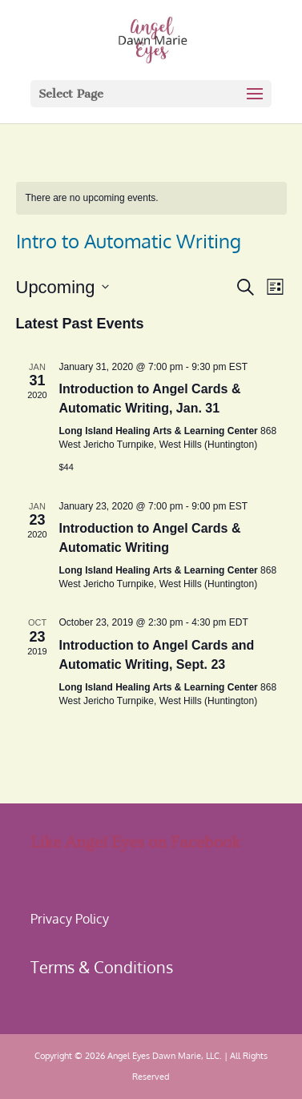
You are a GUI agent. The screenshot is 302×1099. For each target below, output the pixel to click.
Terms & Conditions (101, 966)
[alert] (151, 198)
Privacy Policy (69, 919)
